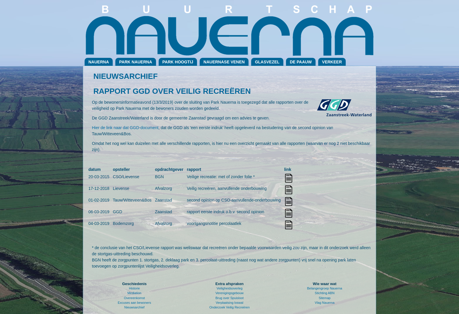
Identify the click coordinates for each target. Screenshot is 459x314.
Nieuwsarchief (134, 307)
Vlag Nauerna (324, 302)
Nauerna (98, 62)
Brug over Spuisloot (229, 298)
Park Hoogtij (177, 62)
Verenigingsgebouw (229, 293)
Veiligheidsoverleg (230, 288)
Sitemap (324, 298)
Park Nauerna (135, 62)
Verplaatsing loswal (229, 302)
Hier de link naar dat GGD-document (125, 127)
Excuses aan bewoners (134, 302)
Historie (134, 288)
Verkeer (332, 62)
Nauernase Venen (224, 62)
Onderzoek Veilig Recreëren (229, 307)
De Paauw (301, 62)
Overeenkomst (134, 298)
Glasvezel (267, 62)
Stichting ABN (324, 293)
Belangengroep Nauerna (324, 288)
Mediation (134, 293)
